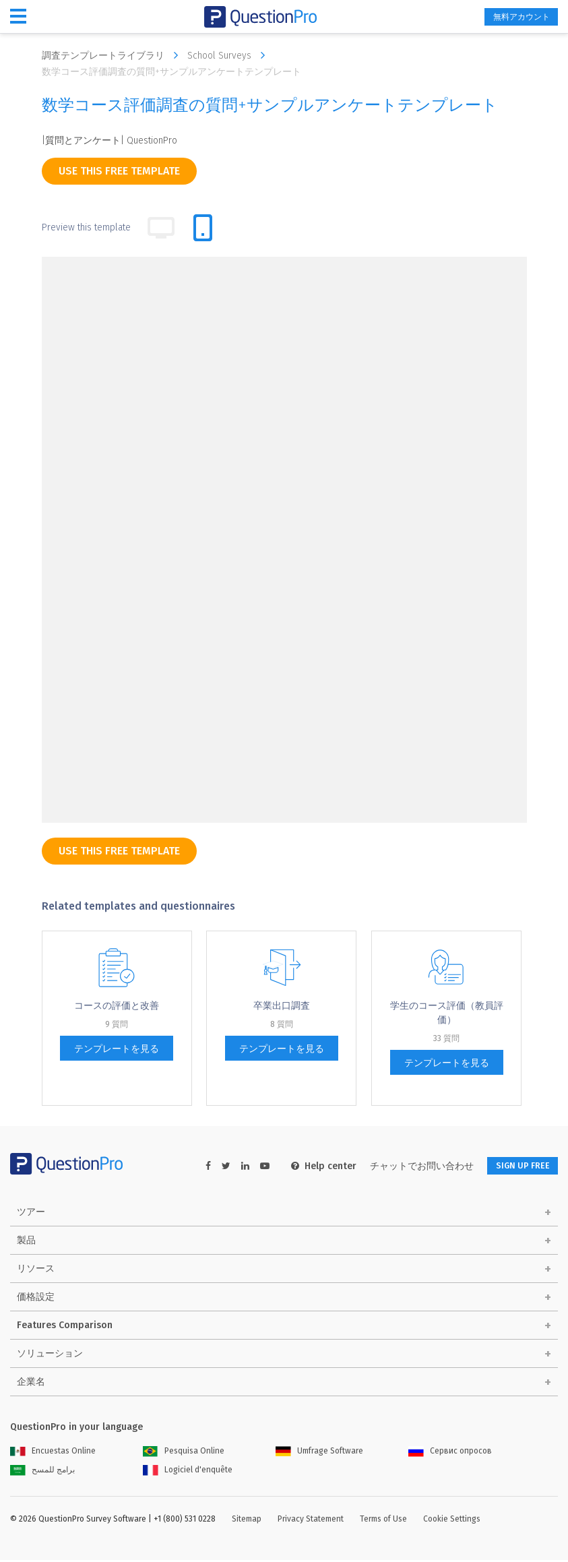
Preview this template (86, 227)
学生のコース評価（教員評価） (446, 1013)
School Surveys (229, 55)
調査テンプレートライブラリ (113, 55)
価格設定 (36, 1299)
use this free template (119, 170)
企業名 (31, 1383)
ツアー (31, 1214)
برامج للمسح (42, 1471)
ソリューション (50, 1355)
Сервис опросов (450, 1453)
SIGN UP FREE (515, 1166)
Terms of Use (383, 1521)
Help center (309, 1166)
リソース (36, 1270)
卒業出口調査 (281, 1005)
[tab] (203, 228)
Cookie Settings (451, 1521)
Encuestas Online (53, 1453)
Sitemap (246, 1521)
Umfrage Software (319, 1453)
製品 (26, 1242)
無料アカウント (511, 17)
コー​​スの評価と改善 (116, 1005)
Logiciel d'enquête (187, 1471)
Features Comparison (65, 1327)
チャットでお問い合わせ (408, 1166)
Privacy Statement (311, 1521)
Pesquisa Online (183, 1453)
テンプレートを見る (116, 1049)
